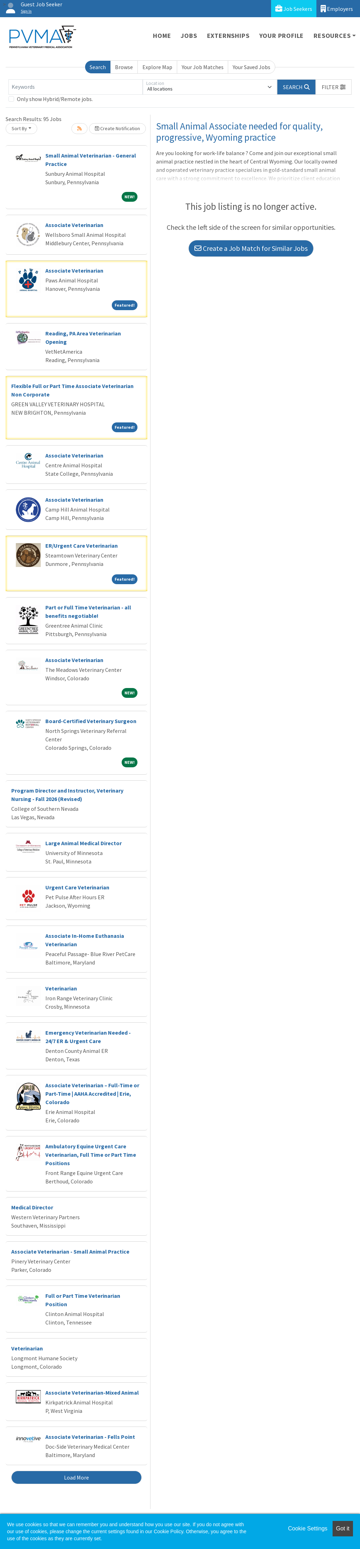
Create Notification (117, 128)
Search (98, 67)
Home (162, 36)
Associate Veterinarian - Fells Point (90, 1436)
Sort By (19, 128)
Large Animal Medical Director (83, 843)
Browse (124, 67)
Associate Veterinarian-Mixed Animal (92, 1392)
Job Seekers (293, 8)
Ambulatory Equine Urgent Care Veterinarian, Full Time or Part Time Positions (90, 1155)
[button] (334, 87)
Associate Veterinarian (74, 224)
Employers (337, 8)
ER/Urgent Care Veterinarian (81, 545)
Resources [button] (332, 36)
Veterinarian (61, 988)
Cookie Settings (307, 1528)
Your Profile (281, 36)
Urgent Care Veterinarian (77, 887)
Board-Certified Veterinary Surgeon (90, 721)
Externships (228, 36)
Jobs (189, 36)
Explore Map (157, 67)
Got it (342, 1528)
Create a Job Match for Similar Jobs (251, 248)
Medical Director (32, 1207)
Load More (76, 1477)
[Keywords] (75, 87)
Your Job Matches (203, 67)
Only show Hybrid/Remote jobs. (55, 98)
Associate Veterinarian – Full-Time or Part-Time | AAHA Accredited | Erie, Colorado (92, 1094)
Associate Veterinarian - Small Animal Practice (70, 1251)
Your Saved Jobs (251, 67)
